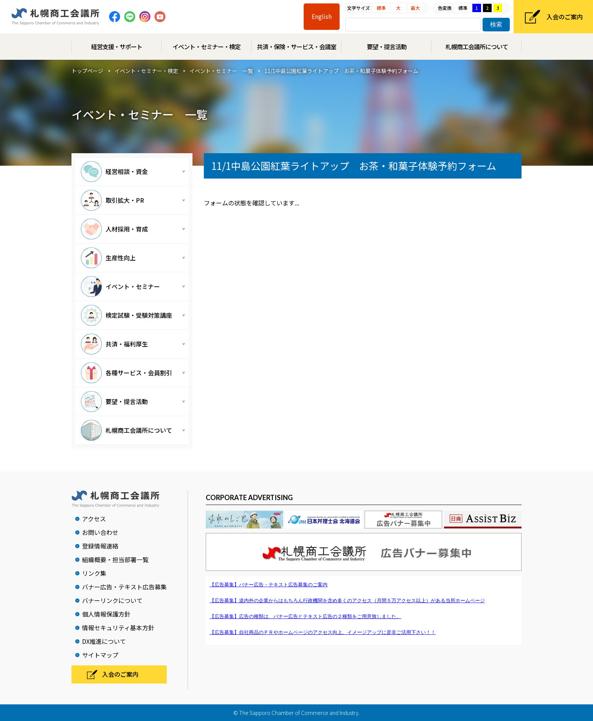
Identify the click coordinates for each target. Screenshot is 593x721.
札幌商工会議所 (55, 17)
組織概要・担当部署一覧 (115, 559)
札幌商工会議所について (477, 46)
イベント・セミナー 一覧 (221, 71)
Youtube (160, 16)
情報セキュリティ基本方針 (118, 628)
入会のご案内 (564, 16)
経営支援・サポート (116, 46)
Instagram (145, 16)
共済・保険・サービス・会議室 (296, 46)
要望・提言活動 (387, 46)
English (322, 16)
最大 (415, 8)
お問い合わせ (100, 532)
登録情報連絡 (100, 546)
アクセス (94, 519)
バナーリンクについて (112, 600)
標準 (381, 8)
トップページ (87, 71)
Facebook (114, 16)
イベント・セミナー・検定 (206, 46)
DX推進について (104, 641)
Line (129, 16)
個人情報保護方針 (106, 614)
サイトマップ (100, 655)
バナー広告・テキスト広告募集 (124, 587)
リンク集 (94, 573)
